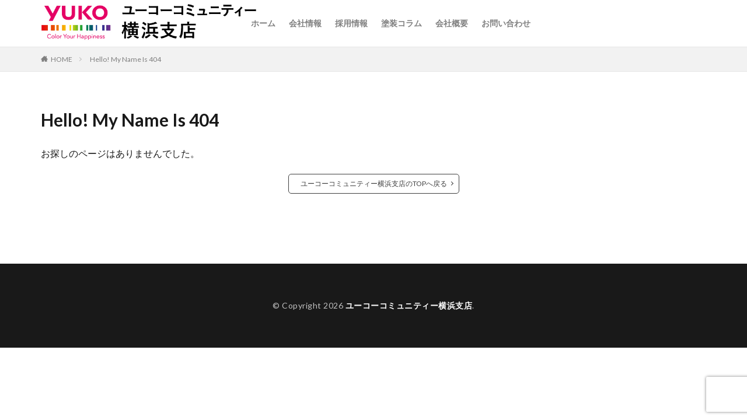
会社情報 (305, 23)
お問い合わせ (505, 23)
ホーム (263, 23)
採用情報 (351, 23)
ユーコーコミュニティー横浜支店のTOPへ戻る (374, 183)
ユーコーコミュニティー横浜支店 (409, 305)
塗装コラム (401, 23)
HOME (61, 59)
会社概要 (451, 23)
